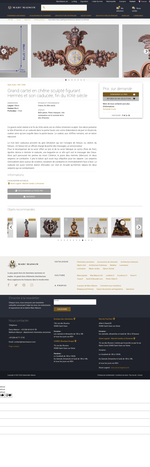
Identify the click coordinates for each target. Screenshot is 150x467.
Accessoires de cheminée (40, 16)
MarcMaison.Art (96, 275)
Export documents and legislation (110, 289)
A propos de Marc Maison (87, 286)
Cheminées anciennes (16, 16)
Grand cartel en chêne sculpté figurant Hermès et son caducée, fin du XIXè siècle (68, 19)
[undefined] (8, 395)
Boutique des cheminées (65, 319)
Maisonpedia (111, 1)
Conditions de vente (121, 375)
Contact (132, 1)
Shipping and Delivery (85, 289)
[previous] (3, 51)
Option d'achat (108, 269)
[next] (146, 51)
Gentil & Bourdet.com (94, 279)
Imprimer (29, 197)
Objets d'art (86, 16)
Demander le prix (122, 94)
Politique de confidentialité (106, 375)
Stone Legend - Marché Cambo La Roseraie (26, 183)
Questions (130, 289)
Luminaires (138, 16)
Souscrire (62, 309)
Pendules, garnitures (39, 19)
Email (56, 300)
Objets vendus (94, 269)
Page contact (14, 346)
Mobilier (125, 16)
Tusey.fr (80, 279)
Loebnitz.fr (110, 275)
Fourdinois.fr (122, 275)
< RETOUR (10, 19)
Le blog (74, 1)
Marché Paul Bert (107, 319)
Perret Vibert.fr (111, 279)
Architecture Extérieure (107, 16)
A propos (122, 1)
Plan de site (133, 375)
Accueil (18, 19)
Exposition (84, 1)
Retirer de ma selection (121, 99)
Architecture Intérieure (66, 16)
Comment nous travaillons (110, 286)
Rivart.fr (133, 275)
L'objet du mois (97, 1)
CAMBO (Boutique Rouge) (65, 341)
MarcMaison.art (62, 1)
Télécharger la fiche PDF (29, 191)
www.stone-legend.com (120, 368)
